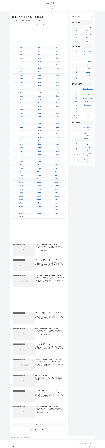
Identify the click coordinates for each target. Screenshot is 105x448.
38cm (39, 89)
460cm (21, 203)
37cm (21, 89)
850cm (21, 213)
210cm (57, 172)
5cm (39, 51)
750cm (39, 209)
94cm (21, 154)
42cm (57, 92)
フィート (87, 68)
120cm (57, 161)
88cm (21, 147)
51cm (57, 102)
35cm (39, 85)
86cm (39, 144)
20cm (39, 68)
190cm (21, 172)
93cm (57, 151)
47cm (39, 99)
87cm (57, 144)
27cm (57, 75)
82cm (21, 140)
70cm (21, 127)
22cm (21, 71)
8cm (39, 54)
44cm (39, 96)
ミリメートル (87, 51)
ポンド (88, 41)
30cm (57, 78)
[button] (92, 16)
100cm (21, 161)
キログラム (88, 34)
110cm (39, 161)
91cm (21, 151)
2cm (39, 47)
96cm (57, 154)
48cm (57, 99)
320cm (39, 185)
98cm (39, 158)
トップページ (80, 443)
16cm (21, 65)
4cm (21, 51)
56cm (39, 109)
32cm (39, 82)
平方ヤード (88, 108)
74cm (39, 130)
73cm (21, 130)
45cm (57, 96)
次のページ (39, 425)
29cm (39, 78)
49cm (21, 102)
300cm (57, 182)
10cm (21, 58)
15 (42, 429)
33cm (57, 82)
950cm (57, 213)
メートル (87, 58)
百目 (76, 34)
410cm (39, 196)
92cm (39, 151)
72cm (57, 127)
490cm (21, 206)
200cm (39, 172)
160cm (21, 168)
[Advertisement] (39, 34)
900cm (39, 213)
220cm (21, 175)
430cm (21, 199)
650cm (57, 206)
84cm (57, 140)
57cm (57, 109)
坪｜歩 (76, 101)
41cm (39, 92)
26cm (39, 75)
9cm (57, 54)
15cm (57, 61)
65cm (39, 120)
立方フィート (87, 138)
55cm (21, 109)
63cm (57, 116)
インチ (88, 65)
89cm (39, 147)
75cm (57, 130)
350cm (39, 189)
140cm (39, 165)
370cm (21, 192)
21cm (57, 68)
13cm (21, 61)
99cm (57, 158)
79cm (21, 137)
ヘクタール (88, 94)
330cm (57, 185)
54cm (57, 106)
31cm (21, 82)
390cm (57, 192)
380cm (39, 192)
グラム (88, 30)
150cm (57, 165)
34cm (21, 85)
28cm (21, 78)
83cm (39, 140)
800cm (57, 209)
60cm (57, 113)
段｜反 (76, 108)
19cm (21, 68)
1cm (21, 47)
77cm (39, 134)
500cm (39, 206)
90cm (57, 147)
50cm (39, 102)
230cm (39, 175)
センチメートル (88, 54)
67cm (21, 123)
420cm (57, 196)
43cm (21, 96)
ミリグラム (88, 27)
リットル (76, 160)
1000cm (21, 216)
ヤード (88, 72)
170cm (39, 168)
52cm (21, 106)
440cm (39, 199)
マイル (88, 75)
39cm (57, 89)
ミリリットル (76, 154)
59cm (39, 113)
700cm (21, 209)
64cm (21, 120)
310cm (21, 185)
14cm (39, 61)
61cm (21, 116)
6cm (57, 51)
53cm (39, 106)
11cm (39, 58)
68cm (39, 123)
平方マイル (88, 116)
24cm (57, 71)
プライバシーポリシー (89, 443)
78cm (57, 134)
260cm (39, 178)
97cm (21, 158)
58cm (21, 113)
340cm (21, 189)
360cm (57, 189)
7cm (21, 54)
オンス (88, 37)
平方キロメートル (88, 98)
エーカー (87, 111)
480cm (57, 203)
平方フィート (87, 105)
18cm (57, 65)
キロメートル (87, 61)
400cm (21, 196)
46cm (21, 99)
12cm (57, 58)
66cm (57, 120)
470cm (39, 203)
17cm (39, 65)
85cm (21, 144)
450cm (57, 199)
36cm (57, 85)
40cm (21, 92)
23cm (39, 71)
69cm (57, 123)
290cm (39, 182)
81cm (57, 137)
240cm (57, 175)
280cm (21, 182)
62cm (39, 116)
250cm (21, 178)
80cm (39, 137)
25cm (21, 75)
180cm (57, 168)
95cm (39, 154)
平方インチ (88, 101)
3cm (57, 47)
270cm (57, 178)
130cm (21, 165)
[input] (82, 16)
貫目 (76, 41)
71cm (39, 127)
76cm (21, 134)
